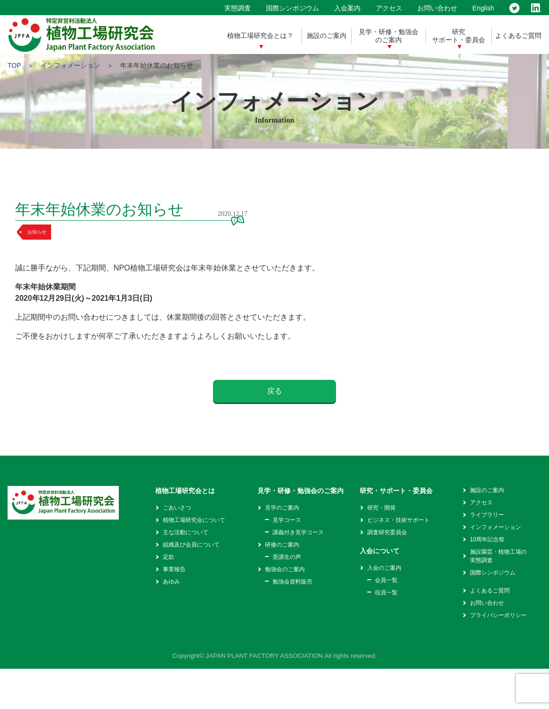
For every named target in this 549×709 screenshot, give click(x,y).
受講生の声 (287, 557)
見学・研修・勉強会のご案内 (388, 36)
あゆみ (171, 581)
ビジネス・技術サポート (398, 520)
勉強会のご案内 (285, 569)
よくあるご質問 (518, 35)
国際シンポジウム (292, 8)
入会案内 (347, 8)
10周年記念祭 (487, 539)
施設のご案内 (326, 35)
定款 (168, 557)
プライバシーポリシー (498, 615)
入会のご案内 (384, 568)
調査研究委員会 (387, 532)
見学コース (287, 520)
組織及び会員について (191, 544)
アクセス (389, 8)
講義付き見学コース (298, 532)
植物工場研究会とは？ (260, 35)
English (483, 8)
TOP (14, 65)
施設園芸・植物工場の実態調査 (498, 556)
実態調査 (237, 8)
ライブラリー (487, 515)
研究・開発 (381, 507)
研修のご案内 (282, 544)
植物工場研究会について (194, 520)
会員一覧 (386, 580)
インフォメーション (70, 65)
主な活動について (185, 532)
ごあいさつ (177, 507)
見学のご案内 (282, 507)
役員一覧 (386, 592)
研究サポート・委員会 (458, 36)
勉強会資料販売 (292, 581)
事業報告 (174, 569)
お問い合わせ (437, 8)
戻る (274, 391)
